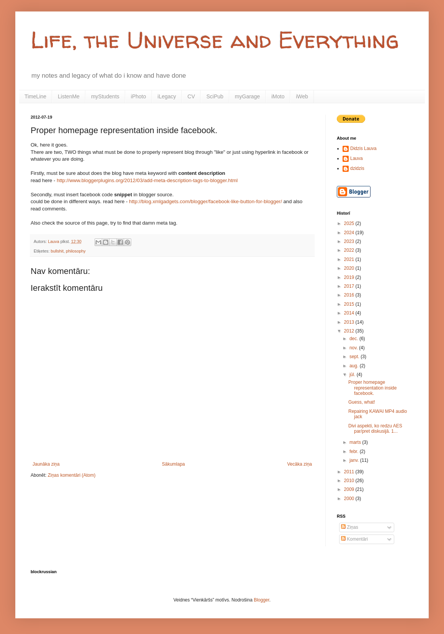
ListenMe (69, 96)
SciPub (214, 96)
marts (355, 442)
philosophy (76, 251)
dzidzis (357, 168)
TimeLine (35, 96)
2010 (350, 480)
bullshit (57, 251)
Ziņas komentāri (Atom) (72, 475)
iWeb (302, 96)
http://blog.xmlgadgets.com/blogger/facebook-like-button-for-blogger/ (205, 201)
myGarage (247, 96)
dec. (354, 338)
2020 (350, 268)
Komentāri (354, 539)
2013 (350, 322)
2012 (350, 331)
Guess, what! (361, 402)
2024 (350, 232)
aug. (354, 365)
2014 (350, 313)
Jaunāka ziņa (46, 464)
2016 (350, 295)
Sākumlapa (173, 464)
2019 (350, 277)
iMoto (277, 96)
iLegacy (167, 96)
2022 (350, 250)
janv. (354, 460)
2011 (350, 471)
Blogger (261, 600)
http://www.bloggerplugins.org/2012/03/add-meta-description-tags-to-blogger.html (147, 180)
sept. (355, 356)
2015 (350, 304)
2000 (350, 498)
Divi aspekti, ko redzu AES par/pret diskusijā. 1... (375, 428)
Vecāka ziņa (299, 464)
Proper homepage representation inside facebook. (372, 388)
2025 (350, 223)
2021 (350, 259)
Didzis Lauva (363, 148)
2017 (350, 286)
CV (191, 96)
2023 (350, 241)
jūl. (353, 374)
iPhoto (138, 96)
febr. (354, 451)
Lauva (356, 158)
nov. (354, 347)
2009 (350, 489)
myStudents (105, 96)
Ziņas (349, 527)
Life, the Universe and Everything (215, 39)
